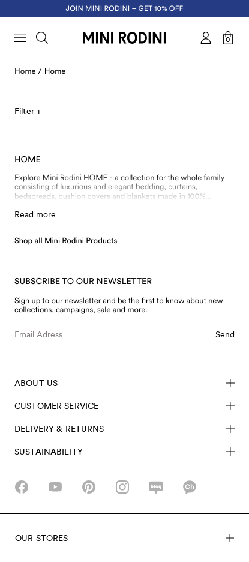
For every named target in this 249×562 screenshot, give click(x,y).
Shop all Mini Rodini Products (66, 241)
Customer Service (124, 406)
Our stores (124, 538)
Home (55, 71)
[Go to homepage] (124, 37)
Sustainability (124, 451)
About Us (124, 383)
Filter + (27, 111)
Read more (35, 214)
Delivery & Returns (124, 429)
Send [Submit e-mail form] (225, 334)
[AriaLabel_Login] (206, 38)
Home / (28, 71)
